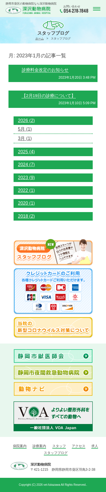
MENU (96, 9)
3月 (25, 138)
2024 (26, 164)
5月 (25, 129)
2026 (26, 120)
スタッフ (59, 446)
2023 (26, 177)
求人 (94, 446)
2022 (26, 190)
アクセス (78, 446)
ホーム (39, 38)
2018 (26, 216)
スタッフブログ (56, 453)
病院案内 (20, 446)
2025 (26, 151)
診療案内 (39, 446)
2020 (26, 203)
